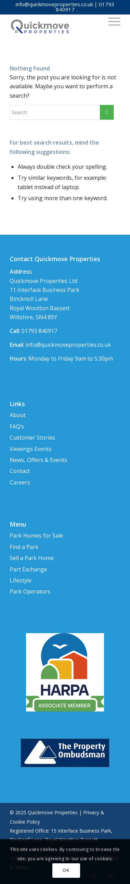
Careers (20, 482)
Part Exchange (28, 569)
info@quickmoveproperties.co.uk (54, 4)
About (18, 415)
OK (66, 870)
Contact (20, 471)
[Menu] (110, 21)
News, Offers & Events (38, 460)
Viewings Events (31, 449)
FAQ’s (17, 426)
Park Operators (30, 591)
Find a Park (24, 547)
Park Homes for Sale (36, 535)
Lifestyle (21, 580)
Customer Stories (32, 437)
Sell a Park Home (32, 558)
